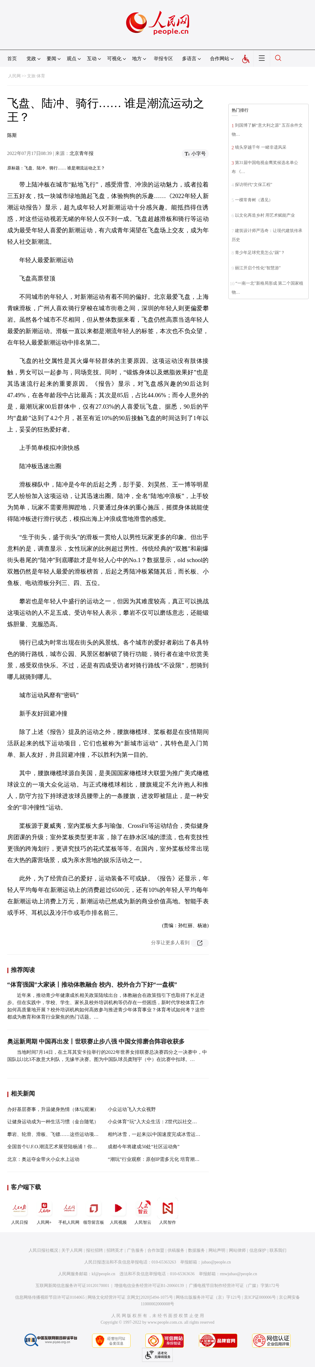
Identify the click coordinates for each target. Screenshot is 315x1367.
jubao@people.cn (216, 1262)
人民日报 (19, 1211)
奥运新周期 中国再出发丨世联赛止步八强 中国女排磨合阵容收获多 (96, 1041)
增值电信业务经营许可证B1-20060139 (149, 1285)
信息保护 (257, 1250)
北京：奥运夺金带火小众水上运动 (43, 1159)
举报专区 (163, 58)
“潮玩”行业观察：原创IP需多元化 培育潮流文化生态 (163, 1159)
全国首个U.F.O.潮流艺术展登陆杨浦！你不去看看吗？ (64, 1146)
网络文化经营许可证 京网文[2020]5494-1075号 (130, 1297)
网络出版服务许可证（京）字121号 (208, 1297)
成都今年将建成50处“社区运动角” (143, 1146)
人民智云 (142, 1211)
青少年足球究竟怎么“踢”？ (260, 252)
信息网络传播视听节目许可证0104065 (50, 1297)
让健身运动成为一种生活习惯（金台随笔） (53, 1121)
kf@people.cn (104, 1274)
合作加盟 (155, 1250)
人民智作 (167, 1211)
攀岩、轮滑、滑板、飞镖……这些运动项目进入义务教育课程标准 (77, 1134)
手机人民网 (68, 1211)
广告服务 (135, 1250)
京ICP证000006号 (260, 1297)
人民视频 (118, 1211)
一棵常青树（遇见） (254, 200)
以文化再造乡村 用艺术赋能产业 (265, 215)
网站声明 (216, 1250)
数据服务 (196, 1250)
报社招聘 (94, 1250)
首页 (12, 58)
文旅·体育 (36, 76)
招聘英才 (115, 1250)
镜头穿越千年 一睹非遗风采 (261, 147)
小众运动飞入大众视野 (132, 1109)
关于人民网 (71, 1250)
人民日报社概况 (43, 1250)
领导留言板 (93, 1211)
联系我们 (278, 1250)
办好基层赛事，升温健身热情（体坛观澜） (53, 1109)
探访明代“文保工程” (253, 184)
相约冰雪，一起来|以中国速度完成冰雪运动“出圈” (161, 1134)
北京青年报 (81, 153)
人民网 (14, 76)
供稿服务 (176, 1250)
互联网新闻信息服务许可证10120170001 (72, 1285)
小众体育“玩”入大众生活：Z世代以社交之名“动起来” (164, 1121)
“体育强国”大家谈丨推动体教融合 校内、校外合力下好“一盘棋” (92, 984)
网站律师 (237, 1250)
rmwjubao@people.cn (238, 1274)
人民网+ (44, 1211)
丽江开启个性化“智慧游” (258, 268)
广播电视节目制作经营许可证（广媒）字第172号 (234, 1285)
